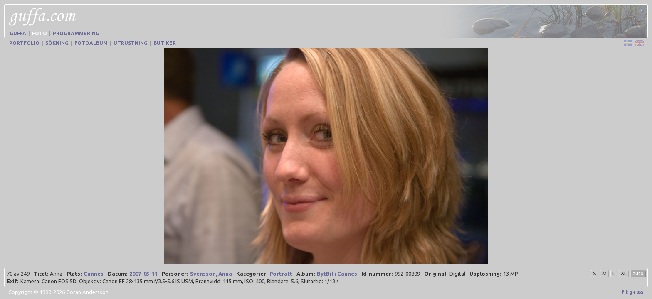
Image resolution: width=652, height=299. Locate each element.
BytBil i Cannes (337, 274)
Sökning (57, 43)
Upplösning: (485, 274)
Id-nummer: (377, 274)
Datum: (117, 274)
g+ (632, 292)
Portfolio (24, 43)
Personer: (175, 274)
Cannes (94, 274)
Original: (435, 274)
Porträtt (280, 274)
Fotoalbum (91, 43)
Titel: (41, 274)
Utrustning (131, 43)
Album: (305, 274)
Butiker (164, 43)
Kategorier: (251, 274)
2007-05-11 (143, 274)
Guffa (18, 33)
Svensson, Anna (211, 274)
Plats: (74, 274)
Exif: (12, 281)
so (640, 292)
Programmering (76, 33)
